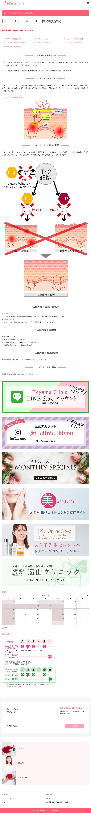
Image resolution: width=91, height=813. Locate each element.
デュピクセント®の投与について (15, 43)
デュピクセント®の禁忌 (42, 43)
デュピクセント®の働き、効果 (73, 39)
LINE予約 (75, 726)
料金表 (48, 798)
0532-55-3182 (73, 707)
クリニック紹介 (7, 798)
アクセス (5, 802)
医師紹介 (49, 794)
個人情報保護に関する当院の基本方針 (58, 802)
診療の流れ (6, 794)
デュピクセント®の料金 (13, 46)
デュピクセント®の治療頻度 (73, 43)
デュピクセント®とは (41, 39)
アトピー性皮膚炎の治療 (13, 39)
